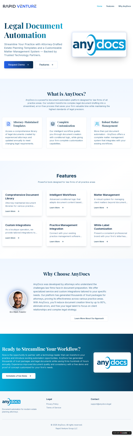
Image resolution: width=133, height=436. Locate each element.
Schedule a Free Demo (18, 376)
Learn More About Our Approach (89, 318)
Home (99, 6)
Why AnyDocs (124, 6)
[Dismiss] (129, 432)
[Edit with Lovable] (120, 432)
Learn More (12, 211)
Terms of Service (53, 407)
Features (110, 6)
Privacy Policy (52, 404)
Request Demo (18, 65)
